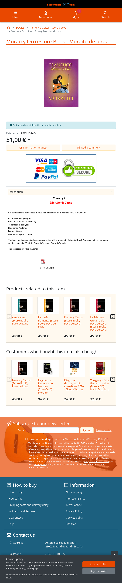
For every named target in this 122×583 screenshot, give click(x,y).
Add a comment (88, 147)
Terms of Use (74, 439)
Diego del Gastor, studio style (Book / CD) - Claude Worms (74, 385)
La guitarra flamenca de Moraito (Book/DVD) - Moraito (46, 386)
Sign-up (87, 430)
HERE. (9, 577)
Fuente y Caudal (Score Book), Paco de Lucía (73, 320)
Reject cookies (98, 571)
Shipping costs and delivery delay (28, 505)
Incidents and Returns (22, 511)
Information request (33, 147)
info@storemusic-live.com (96, 461)
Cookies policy (74, 517)
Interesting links (75, 498)
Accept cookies (99, 564)
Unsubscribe (104, 430)
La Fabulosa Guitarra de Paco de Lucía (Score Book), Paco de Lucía (98, 323)
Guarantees (16, 517)
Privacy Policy (97, 439)
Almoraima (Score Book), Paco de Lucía (20, 320)
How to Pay (15, 498)
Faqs (11, 524)
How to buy (15, 492)
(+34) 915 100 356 (55, 554)
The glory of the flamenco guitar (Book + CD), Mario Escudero (99, 385)
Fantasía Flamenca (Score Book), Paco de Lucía (48, 322)
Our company (74, 492)
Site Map (71, 524)
